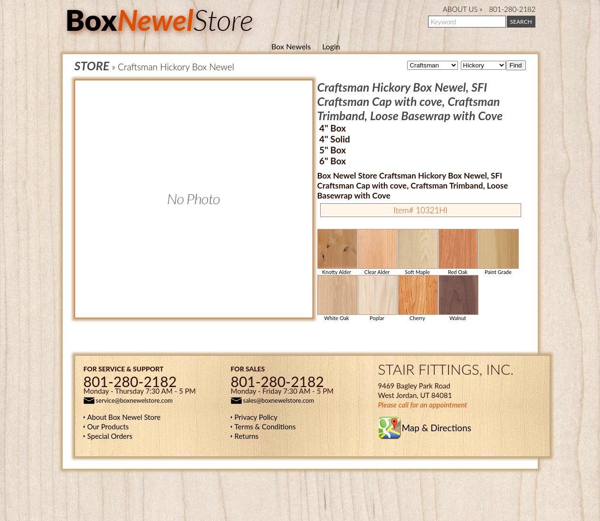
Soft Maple (417, 252)
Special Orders (110, 436)
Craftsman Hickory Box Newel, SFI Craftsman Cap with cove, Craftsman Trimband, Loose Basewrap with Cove (410, 101)
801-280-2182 (512, 9)
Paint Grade (498, 252)
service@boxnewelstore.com (134, 400)
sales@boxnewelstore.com (278, 400)
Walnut (457, 298)
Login (331, 46)
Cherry (417, 298)
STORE (92, 65)
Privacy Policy (256, 417)
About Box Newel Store (124, 417)
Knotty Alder (336, 252)
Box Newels (291, 46)
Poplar (377, 298)
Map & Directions (436, 427)
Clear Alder (377, 252)
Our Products (108, 426)
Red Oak (457, 252)
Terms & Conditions (265, 426)
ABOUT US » (462, 9)
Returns (247, 436)
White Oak (336, 298)
